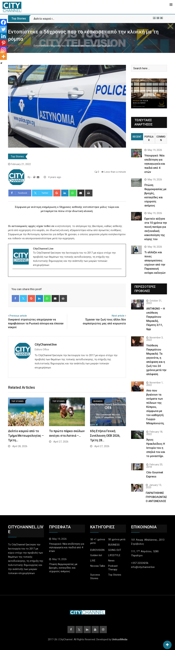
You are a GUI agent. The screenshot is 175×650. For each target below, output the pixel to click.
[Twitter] (3, 29)
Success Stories (95, 576)
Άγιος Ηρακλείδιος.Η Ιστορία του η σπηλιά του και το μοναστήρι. (155, 448)
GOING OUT (114, 550)
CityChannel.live (46, 344)
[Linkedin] (3, 36)
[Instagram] (3, 49)
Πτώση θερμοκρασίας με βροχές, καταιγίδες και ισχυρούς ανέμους (63, 568)
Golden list (96, 555)
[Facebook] (3, 22)
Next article (118, 315)
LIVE (92, 560)
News (111, 560)
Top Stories (25, 45)
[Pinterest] (3, 42)
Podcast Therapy (113, 567)
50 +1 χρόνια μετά (97, 541)
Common (160, 138)
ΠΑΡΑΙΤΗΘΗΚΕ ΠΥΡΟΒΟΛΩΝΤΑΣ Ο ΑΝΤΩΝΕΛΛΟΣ (156, 497)
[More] (3, 56)
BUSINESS (114, 544)
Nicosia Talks (97, 565)
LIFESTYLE (114, 555)
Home (12, 45)
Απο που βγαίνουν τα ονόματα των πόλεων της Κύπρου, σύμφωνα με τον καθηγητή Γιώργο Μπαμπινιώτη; (155, 407)
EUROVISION (97, 550)
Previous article (18, 315)
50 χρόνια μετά (116, 539)
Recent (137, 136)
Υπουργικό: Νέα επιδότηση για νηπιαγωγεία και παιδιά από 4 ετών (154, 164)
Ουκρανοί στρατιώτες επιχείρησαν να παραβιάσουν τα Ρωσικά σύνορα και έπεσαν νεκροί (36, 323)
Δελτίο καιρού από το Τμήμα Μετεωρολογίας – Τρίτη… (26, 435)
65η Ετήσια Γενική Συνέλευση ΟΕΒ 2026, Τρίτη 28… (105, 435)
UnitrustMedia (119, 639)
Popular (148, 138)
